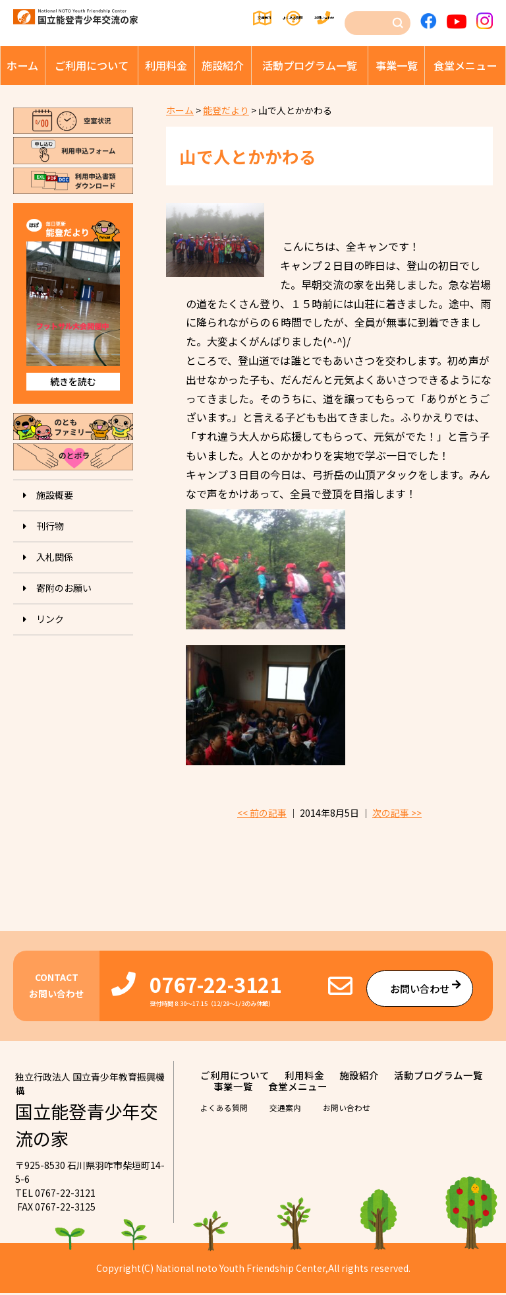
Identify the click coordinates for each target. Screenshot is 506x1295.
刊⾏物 (50, 525)
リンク (50, 618)
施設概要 (54, 494)
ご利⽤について (91, 65)
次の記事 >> (397, 814)
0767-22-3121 (215, 986)
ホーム (22, 65)
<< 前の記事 (262, 814)
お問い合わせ (322, 18)
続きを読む (73, 381)
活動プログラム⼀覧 (309, 65)
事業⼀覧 (397, 65)
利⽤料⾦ (166, 65)
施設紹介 (223, 65)
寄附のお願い (64, 587)
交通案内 (198, 18)
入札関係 (54, 556)
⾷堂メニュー (465, 65)
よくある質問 (257, 18)
